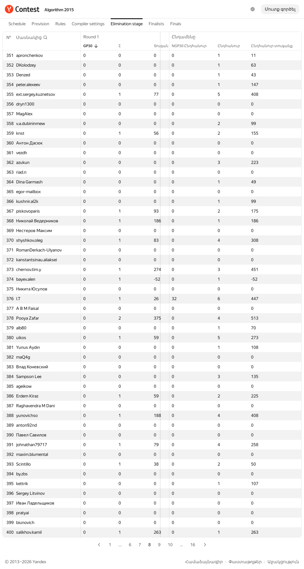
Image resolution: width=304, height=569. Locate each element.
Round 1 (94, 37)
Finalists (156, 23)
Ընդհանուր (232, 45)
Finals (175, 23)
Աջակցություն (283, 561)
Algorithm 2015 (59, 9)
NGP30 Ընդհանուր (192, 45)
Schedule (17, 23)
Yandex (39, 561)
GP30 (90, 45)
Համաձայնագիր (204, 561)
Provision (40, 23)
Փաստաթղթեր (245, 561)
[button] (32, 37)
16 (192, 544)
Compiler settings (88, 23)
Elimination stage (127, 23)
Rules (60, 23)
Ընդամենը (187, 37)
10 (170, 544)
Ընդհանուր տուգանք (275, 45)
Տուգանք (143, 45)
